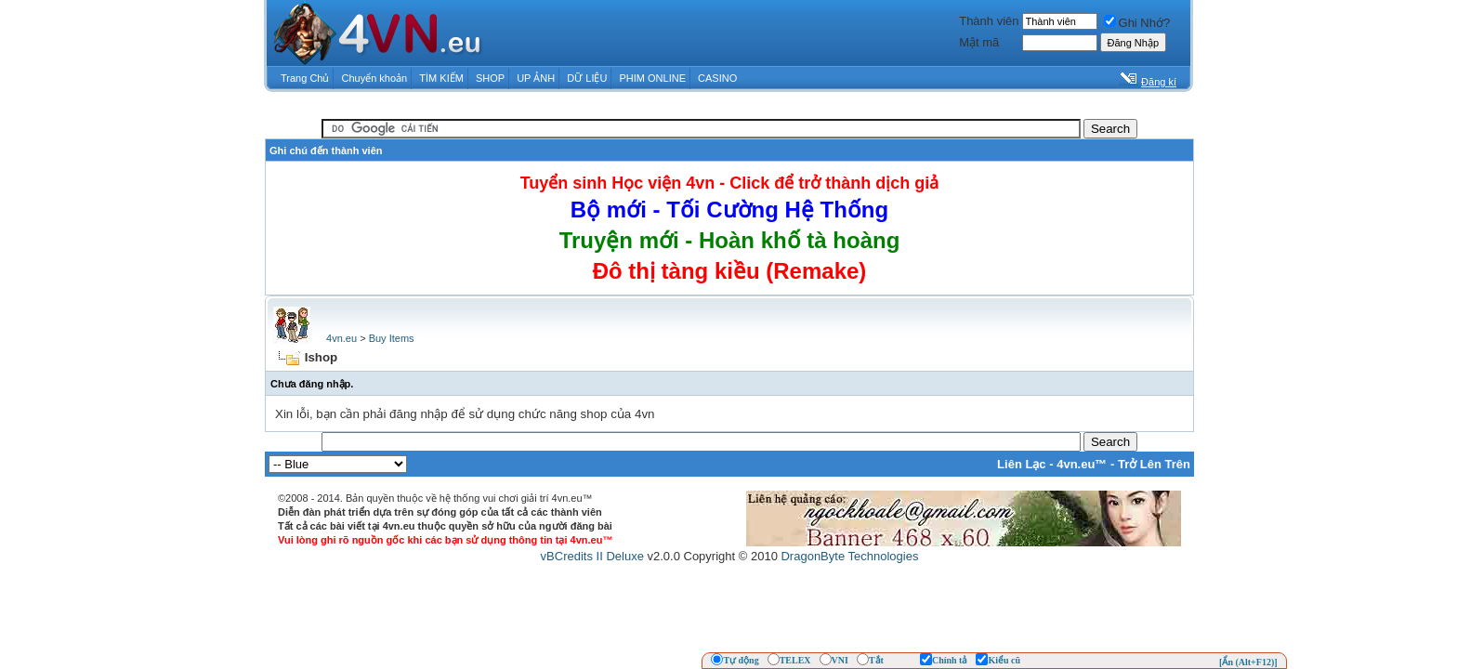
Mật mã (979, 42)
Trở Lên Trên (1154, 464)
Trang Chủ (305, 78)
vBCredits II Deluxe (592, 556)
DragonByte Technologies (849, 556)
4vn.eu (341, 338)
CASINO (717, 78)
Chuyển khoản (375, 78)
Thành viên (988, 21)
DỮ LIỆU (587, 78)
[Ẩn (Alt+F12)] (1248, 662)
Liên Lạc (1021, 464)
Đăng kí (1158, 81)
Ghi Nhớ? (1137, 23)
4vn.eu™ (1082, 464)
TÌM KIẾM (441, 78)
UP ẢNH (536, 78)
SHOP (490, 78)
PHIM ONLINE (652, 78)
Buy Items (391, 338)
